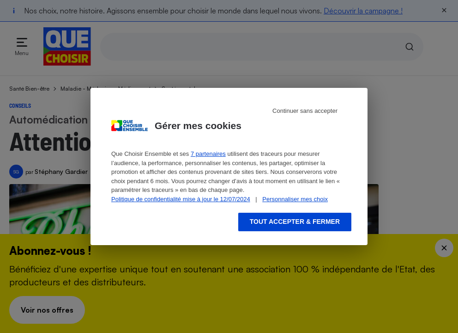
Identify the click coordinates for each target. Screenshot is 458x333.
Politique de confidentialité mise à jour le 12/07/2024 (180, 199)
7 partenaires (208, 153)
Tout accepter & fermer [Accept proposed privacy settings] (295, 221)
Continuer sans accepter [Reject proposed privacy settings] (304, 110)
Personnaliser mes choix (295, 199)
